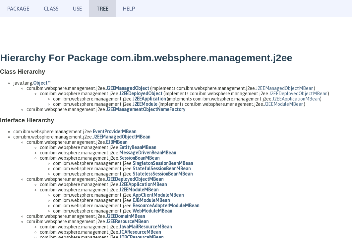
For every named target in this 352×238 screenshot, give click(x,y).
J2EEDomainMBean (125, 216)
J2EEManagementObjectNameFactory (145, 109)
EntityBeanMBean (137, 147)
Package (18, 9)
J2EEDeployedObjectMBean (298, 93)
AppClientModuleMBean (158, 195)
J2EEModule (145, 104)
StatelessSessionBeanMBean (163, 174)
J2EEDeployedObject (140, 93)
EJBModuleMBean (151, 200)
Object (40, 83)
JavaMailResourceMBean (145, 226)
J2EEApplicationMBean (296, 98)
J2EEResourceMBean (127, 221)
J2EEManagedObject (127, 88)
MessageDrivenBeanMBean (147, 152)
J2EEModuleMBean (284, 104)
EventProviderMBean (114, 131)
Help (129, 9)
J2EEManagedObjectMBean (285, 88)
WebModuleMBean (152, 211)
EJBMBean (116, 142)
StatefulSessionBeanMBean (162, 168)
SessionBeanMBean (139, 158)
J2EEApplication (149, 98)
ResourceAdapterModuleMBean (166, 205)
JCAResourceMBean (140, 232)
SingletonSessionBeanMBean (163, 163)
